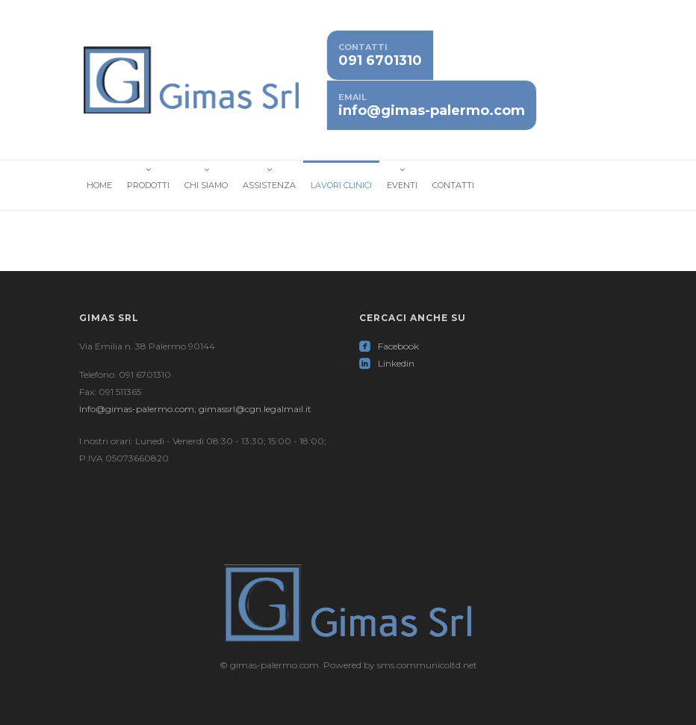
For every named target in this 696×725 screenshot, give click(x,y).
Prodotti (148, 185)
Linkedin (386, 363)
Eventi (402, 185)
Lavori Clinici (341, 185)
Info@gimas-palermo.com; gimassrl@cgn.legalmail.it (195, 408)
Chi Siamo (206, 185)
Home (99, 185)
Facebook (389, 346)
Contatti (453, 185)
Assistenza (269, 185)
